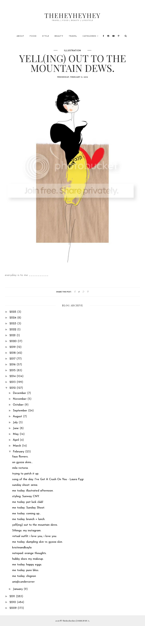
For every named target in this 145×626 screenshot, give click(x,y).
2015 (13, 370)
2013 (13, 382)
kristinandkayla (22, 547)
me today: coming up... (26, 513)
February (19, 451)
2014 (13, 376)
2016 (13, 364)
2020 (13, 341)
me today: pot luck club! (27, 502)
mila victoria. (20, 468)
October (19, 404)
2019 (13, 347)
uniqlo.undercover (23, 581)
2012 (13, 388)
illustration (72, 51)
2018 (13, 352)
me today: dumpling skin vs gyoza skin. (37, 541)
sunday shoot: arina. (25, 485)
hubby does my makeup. (27, 559)
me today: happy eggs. (27, 564)
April (16, 440)
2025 (13, 311)
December (20, 393)
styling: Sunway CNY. (25, 496)
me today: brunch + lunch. (28, 519)
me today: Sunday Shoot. (28, 507)
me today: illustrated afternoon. (32, 490)
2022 (13, 329)
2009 (13, 608)
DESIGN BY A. (83, 620)
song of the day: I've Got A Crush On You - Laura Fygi (48, 479)
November (20, 399)
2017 (12, 358)
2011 (12, 596)
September (20, 410)
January (18, 589)
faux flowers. (20, 456)
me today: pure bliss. (25, 570)
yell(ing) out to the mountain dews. (35, 524)
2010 (13, 602)
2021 (13, 335)
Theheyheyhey (72, 15)
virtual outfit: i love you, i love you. (34, 536)
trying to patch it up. (25, 473)
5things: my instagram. (26, 530)
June (16, 428)
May (16, 434)
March (17, 445)
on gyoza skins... (22, 462)
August (18, 416)
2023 (13, 323)
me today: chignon (24, 576)
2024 (13, 317)
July (16, 422)
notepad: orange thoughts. (29, 553)
